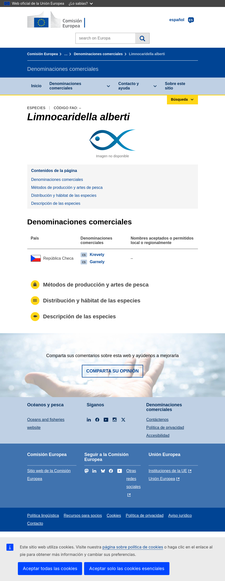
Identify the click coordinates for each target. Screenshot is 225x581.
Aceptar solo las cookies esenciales (126, 568)
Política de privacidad (165, 427)
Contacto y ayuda (128, 86)
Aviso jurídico (180, 515)
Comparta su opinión (112, 371)
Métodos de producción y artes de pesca (67, 187)
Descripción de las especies (55, 203)
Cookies (114, 515)
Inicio (36, 86)
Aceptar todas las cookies (50, 568)
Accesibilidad (157, 435)
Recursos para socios (83, 515)
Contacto (35, 523)
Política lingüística (43, 515)
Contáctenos (157, 419)
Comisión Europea (42, 54)
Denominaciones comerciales (98, 54)
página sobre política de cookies (132, 546)
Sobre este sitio (175, 86)
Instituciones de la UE (168, 471)
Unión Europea (162, 479)
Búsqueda (142, 38)
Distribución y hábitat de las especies (63, 195)
